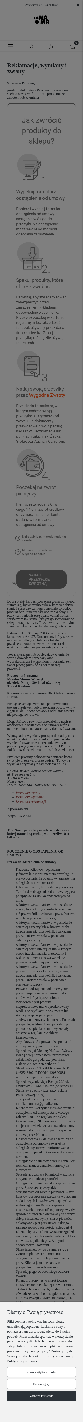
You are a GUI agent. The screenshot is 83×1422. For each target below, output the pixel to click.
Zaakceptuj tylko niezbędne (41, 1372)
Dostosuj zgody (41, 1384)
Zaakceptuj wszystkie (41, 1395)
